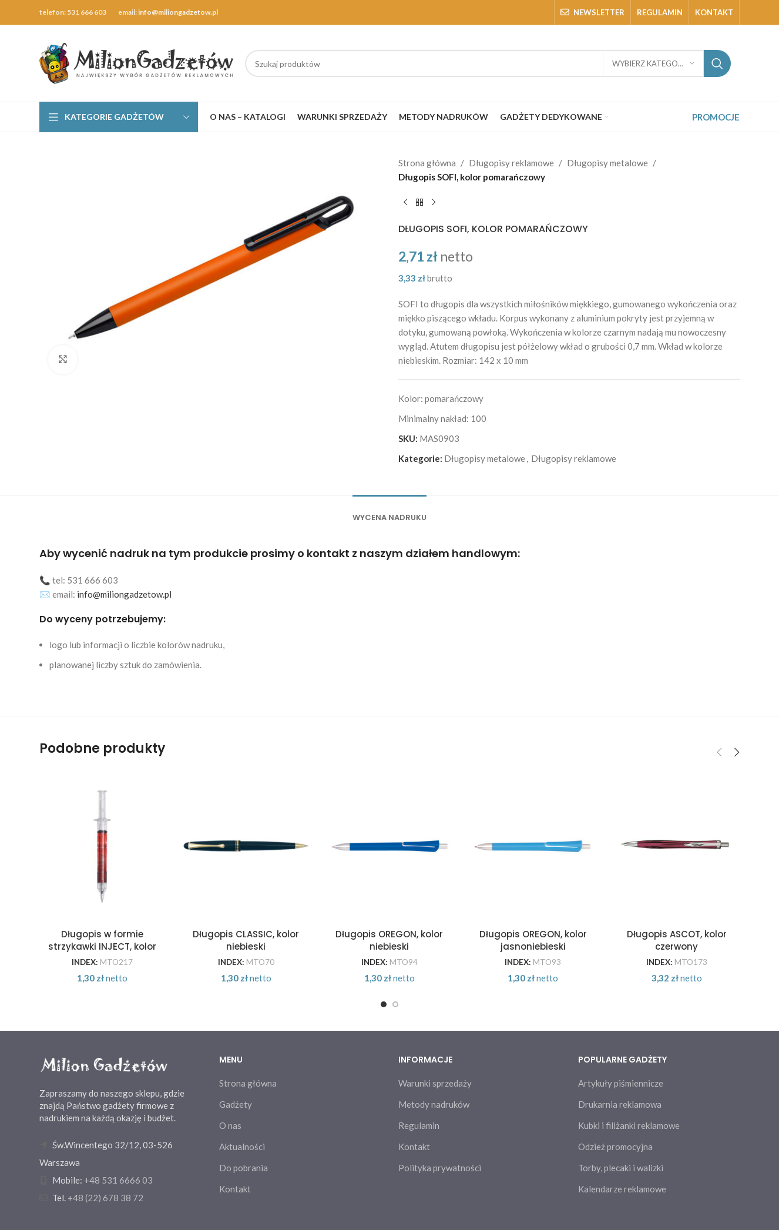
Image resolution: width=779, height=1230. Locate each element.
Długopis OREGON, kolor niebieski (389, 940)
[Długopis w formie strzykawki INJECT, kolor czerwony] (102, 846)
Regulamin (418, 1125)
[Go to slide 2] (395, 1004)
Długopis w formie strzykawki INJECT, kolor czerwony (102, 946)
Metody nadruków (433, 1104)
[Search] (488, 63)
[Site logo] (136, 62)
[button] (719, 752)
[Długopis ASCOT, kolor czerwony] (677, 846)
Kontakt (235, 1189)
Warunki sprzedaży (435, 1083)
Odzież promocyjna (615, 1146)
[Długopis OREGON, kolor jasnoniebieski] (533, 846)
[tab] (389, 512)
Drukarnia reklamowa (620, 1104)
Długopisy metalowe (607, 162)
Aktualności (242, 1146)
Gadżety (235, 1104)
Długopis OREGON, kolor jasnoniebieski (533, 940)
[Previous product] (405, 203)
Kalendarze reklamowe (622, 1189)
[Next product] (434, 203)
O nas (230, 1125)
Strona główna (427, 162)
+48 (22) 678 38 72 (105, 1197)
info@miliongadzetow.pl (178, 12)
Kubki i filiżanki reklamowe (629, 1125)
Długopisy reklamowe (511, 162)
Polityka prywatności (439, 1167)
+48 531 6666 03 (118, 1180)
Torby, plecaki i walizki (620, 1167)
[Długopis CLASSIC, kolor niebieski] (245, 846)
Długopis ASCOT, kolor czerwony (677, 940)
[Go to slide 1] (384, 1004)
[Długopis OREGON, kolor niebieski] (389, 846)
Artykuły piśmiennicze (620, 1083)
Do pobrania (243, 1167)
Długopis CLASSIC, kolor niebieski (246, 940)
